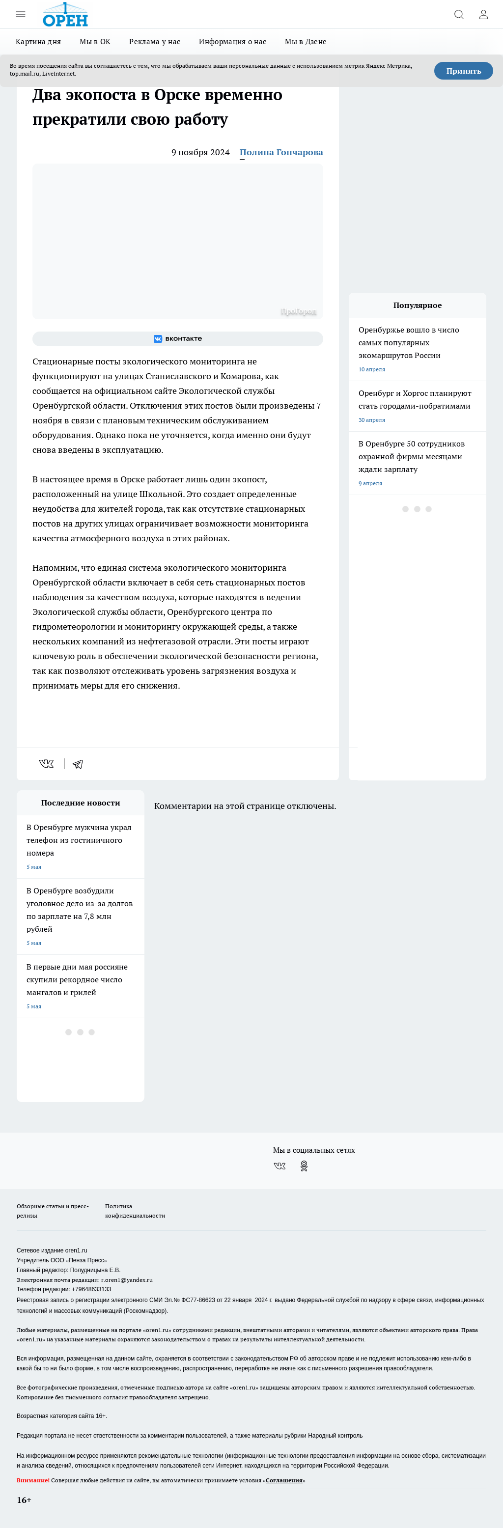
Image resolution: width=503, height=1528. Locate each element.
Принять (464, 71)
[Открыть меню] (20, 14)
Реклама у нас (154, 41)
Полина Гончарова (281, 152)
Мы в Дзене (306, 41)
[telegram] (81, 764)
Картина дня (38, 41)
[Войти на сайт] (483, 14)
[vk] (47, 764)
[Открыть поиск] (459, 14)
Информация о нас (232, 41)
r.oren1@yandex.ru (127, 1279)
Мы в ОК (95, 41)
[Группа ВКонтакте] (177, 339)
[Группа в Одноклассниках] (304, 1166)
